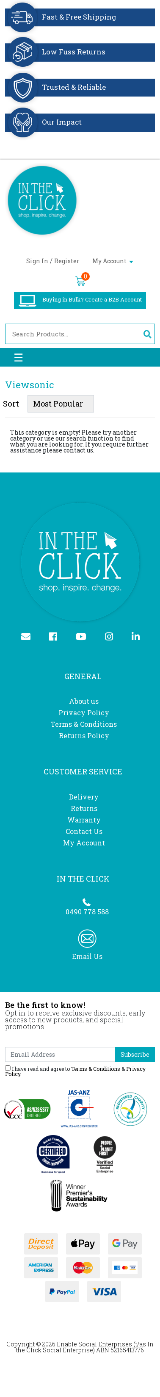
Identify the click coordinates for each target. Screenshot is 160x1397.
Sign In (37, 261)
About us (84, 701)
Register (67, 261)
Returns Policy (84, 735)
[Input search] (73, 333)
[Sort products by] (61, 404)
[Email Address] (60, 1054)
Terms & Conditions (84, 724)
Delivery (84, 796)
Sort (11, 403)
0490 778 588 (87, 911)
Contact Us (84, 831)
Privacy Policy (83, 712)
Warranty (84, 819)
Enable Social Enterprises (94, 1344)
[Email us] (29, 637)
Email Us (87, 956)
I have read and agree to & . (75, 1071)
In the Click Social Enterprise (85, 1347)
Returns (84, 808)
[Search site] (147, 334)
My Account (112, 261)
